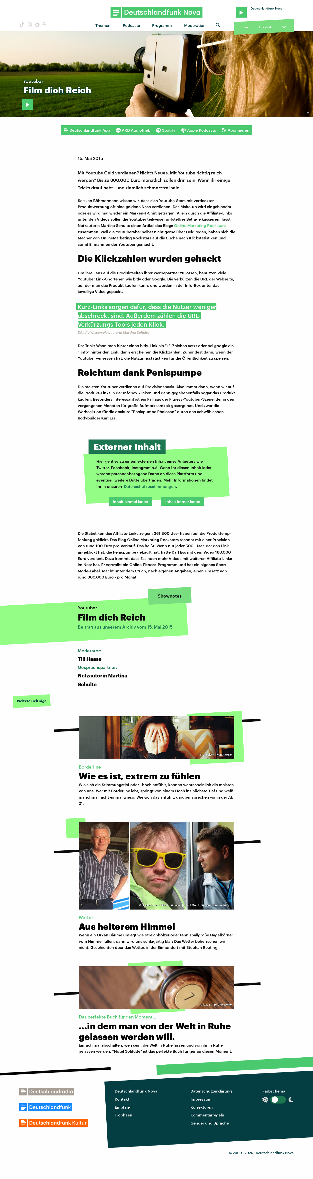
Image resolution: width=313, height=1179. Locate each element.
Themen (103, 25)
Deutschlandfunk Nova (136, 1091)
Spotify (165, 130)
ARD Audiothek (133, 130)
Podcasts (131, 25)
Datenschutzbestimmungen (150, 486)
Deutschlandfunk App (87, 130)
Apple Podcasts (198, 130)
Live (244, 27)
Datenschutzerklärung (211, 1091)
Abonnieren (235, 130)
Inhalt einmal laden (130, 501)
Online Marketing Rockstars (200, 225)
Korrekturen (201, 1107)
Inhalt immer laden (182, 501)
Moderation (195, 25)
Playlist (265, 27)
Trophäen (123, 1115)
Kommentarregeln (207, 1115)
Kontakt (122, 1099)
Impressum (201, 1099)
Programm (162, 25)
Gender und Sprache (209, 1123)
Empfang (123, 1107)
